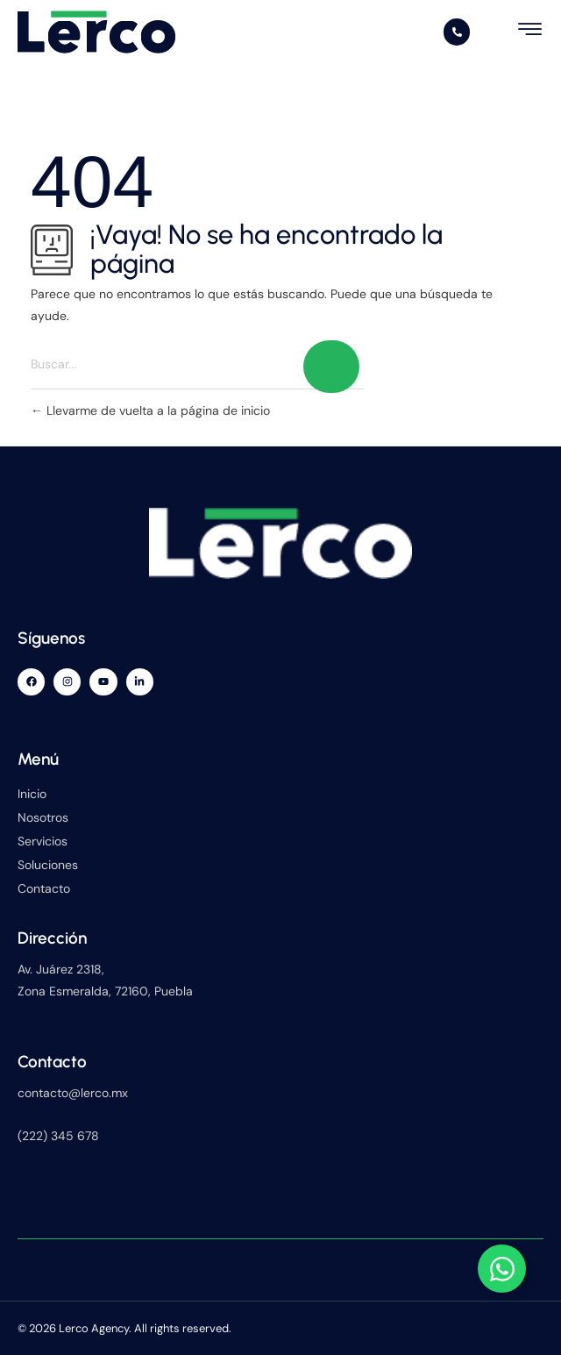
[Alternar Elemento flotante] (502, 1268)
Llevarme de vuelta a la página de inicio (150, 410)
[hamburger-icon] (530, 29)
